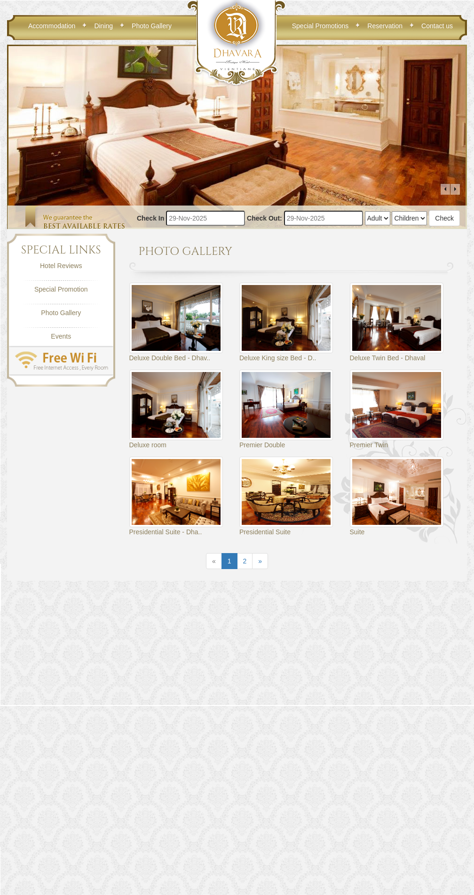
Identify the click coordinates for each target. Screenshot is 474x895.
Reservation (385, 26)
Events (61, 336)
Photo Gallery (152, 26)
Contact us (437, 26)
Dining (103, 26)
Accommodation (51, 26)
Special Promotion (61, 289)
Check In (150, 218)
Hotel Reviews (61, 265)
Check (444, 218)
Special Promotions (320, 26)
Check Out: (264, 218)
